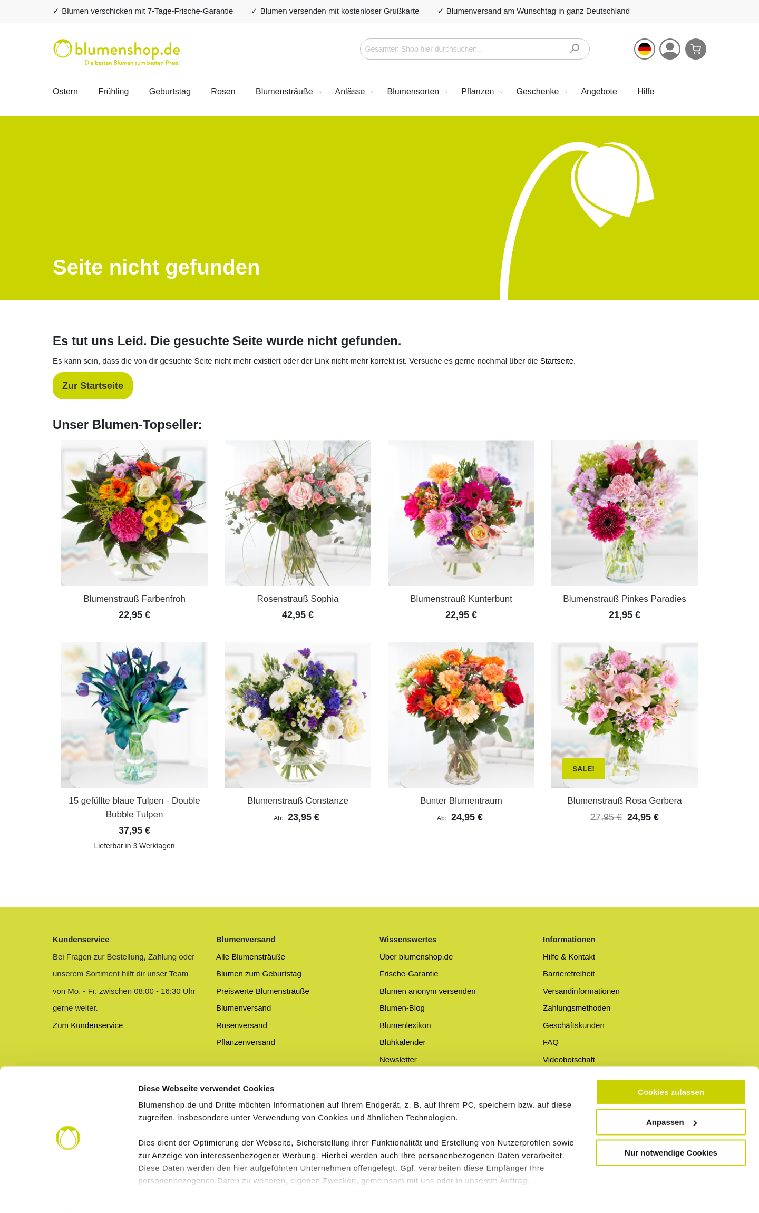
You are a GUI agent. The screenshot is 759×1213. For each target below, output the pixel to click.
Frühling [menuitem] (113, 91)
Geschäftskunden (574, 1025)
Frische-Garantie (409, 973)
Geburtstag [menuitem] (170, 91)
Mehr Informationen (175, 1192)
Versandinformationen (581, 990)
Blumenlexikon (405, 1025)
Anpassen (671, 1093)
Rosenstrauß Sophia (298, 599)
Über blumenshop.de (416, 956)
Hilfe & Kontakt (569, 956)
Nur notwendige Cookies (671, 1123)
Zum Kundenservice (88, 1025)
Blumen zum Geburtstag (258, 973)
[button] (644, 49)
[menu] (379, 91)
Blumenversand (243, 1007)
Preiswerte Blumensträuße (262, 990)
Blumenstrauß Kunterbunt (461, 599)
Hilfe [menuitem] (645, 91)
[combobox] (475, 49)
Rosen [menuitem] (223, 91)
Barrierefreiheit (569, 973)
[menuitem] (286, 91)
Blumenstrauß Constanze (297, 801)
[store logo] (117, 52)
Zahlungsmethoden (576, 1007)
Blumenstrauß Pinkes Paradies (624, 599)
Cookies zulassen (671, 1063)
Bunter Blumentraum (461, 801)
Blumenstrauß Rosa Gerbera (624, 801)
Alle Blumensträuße (250, 956)
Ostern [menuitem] (65, 91)
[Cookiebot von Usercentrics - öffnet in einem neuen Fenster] (68, 1192)
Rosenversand (241, 1025)
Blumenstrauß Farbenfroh (134, 599)
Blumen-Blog (402, 1007)
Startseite (556, 360)
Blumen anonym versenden (428, 990)
